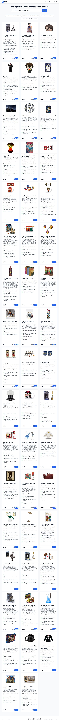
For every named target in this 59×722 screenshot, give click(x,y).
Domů (46, 1)
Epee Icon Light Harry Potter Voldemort (9, 403)
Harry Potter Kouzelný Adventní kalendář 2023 (29, 687)
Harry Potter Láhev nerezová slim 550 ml (10, 279)
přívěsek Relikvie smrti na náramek (47, 15)
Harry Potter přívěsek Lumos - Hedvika (28, 564)
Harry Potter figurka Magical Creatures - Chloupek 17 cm (9, 606)
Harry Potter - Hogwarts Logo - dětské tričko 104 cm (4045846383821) (48, 647)
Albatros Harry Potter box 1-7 (28, 278)
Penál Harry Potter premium (47, 483)
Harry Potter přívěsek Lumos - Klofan (9, 564)
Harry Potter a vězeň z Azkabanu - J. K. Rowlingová (29, 155)
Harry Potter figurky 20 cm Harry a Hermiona (29, 18)
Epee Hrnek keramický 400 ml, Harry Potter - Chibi (29, 403)
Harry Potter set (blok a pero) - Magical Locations (48, 75)
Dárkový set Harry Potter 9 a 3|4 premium (48, 155)
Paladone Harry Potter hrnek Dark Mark (29, 646)
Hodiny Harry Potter (26, 115)
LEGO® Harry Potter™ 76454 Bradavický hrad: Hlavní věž (9, 237)
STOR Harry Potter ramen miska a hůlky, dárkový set (29, 237)
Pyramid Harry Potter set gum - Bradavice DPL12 (48, 525)
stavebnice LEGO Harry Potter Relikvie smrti (30, 15)
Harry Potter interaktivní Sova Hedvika (47, 443)
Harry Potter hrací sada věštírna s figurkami (48, 279)
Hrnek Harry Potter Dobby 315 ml (10, 524)
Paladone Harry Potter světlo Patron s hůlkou (47, 606)
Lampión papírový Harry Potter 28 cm (48, 116)
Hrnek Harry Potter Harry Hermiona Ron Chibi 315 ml (9, 196)
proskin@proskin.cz (44, 719)
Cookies (9, 719)
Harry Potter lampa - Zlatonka (28, 524)
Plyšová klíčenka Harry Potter (28, 361)
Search (44, 10)
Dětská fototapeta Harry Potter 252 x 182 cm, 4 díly (10, 116)
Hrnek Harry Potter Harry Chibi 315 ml (48, 196)
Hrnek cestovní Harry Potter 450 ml (10, 361)
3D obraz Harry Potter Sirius (9, 483)
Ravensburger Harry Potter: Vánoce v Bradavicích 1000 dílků (10, 646)
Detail (13, 58)
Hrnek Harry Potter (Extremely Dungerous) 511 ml (48, 361)
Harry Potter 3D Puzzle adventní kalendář (10, 687)
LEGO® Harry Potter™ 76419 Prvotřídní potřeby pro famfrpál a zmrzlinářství (29, 607)
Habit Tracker (4, 719)
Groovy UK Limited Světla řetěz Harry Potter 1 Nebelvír (48, 237)
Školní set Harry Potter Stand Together (28, 484)
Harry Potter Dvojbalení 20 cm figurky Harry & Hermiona (48, 564)
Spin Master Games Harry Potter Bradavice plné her (29, 196)
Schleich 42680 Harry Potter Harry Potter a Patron (29, 443)
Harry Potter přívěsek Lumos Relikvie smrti (13, 15)
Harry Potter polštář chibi (46, 35)
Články (50, 1)
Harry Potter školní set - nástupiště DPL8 (8, 443)
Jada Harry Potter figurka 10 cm (10, 321)
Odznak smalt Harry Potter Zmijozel (28, 322)
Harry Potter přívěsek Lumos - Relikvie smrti (9, 36)
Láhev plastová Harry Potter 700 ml (48, 322)
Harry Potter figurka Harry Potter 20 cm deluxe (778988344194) (29, 36)
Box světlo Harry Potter (27, 75)
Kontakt (55, 1)
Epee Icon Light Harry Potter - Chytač (9, 155)
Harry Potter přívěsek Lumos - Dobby (47, 403)
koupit (16, 58)
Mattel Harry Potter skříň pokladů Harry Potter (10, 75)
